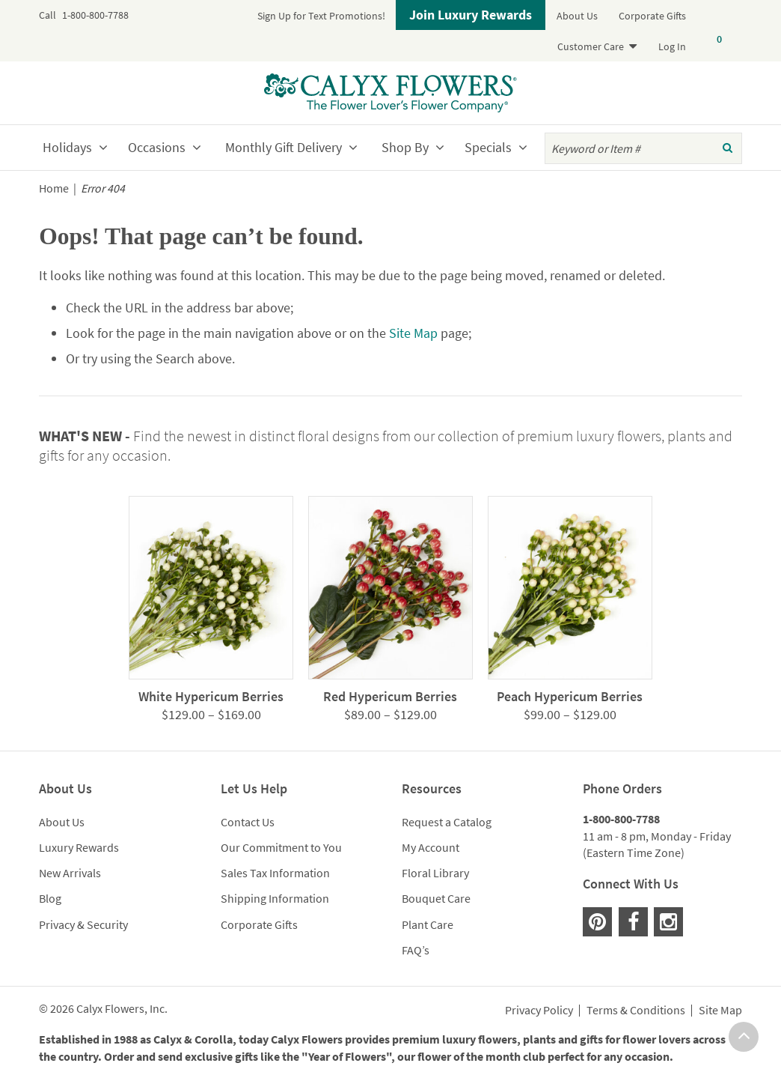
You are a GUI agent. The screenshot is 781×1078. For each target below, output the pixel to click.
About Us (577, 15)
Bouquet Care (436, 898)
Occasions (157, 147)
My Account (430, 847)
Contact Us (248, 821)
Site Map (413, 333)
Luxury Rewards (79, 847)
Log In (672, 46)
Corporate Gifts (652, 15)
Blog (50, 898)
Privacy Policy (539, 1011)
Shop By (405, 147)
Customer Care (590, 46)
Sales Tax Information (275, 872)
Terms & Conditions (635, 1011)
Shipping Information (275, 898)
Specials (488, 147)
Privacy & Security (83, 924)
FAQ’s (415, 949)
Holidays (67, 147)
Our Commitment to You (281, 847)
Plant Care (427, 924)
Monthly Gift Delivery (283, 147)
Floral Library (435, 872)
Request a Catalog (446, 821)
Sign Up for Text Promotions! (321, 15)
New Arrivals (70, 872)
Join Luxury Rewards (470, 14)
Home (54, 188)
